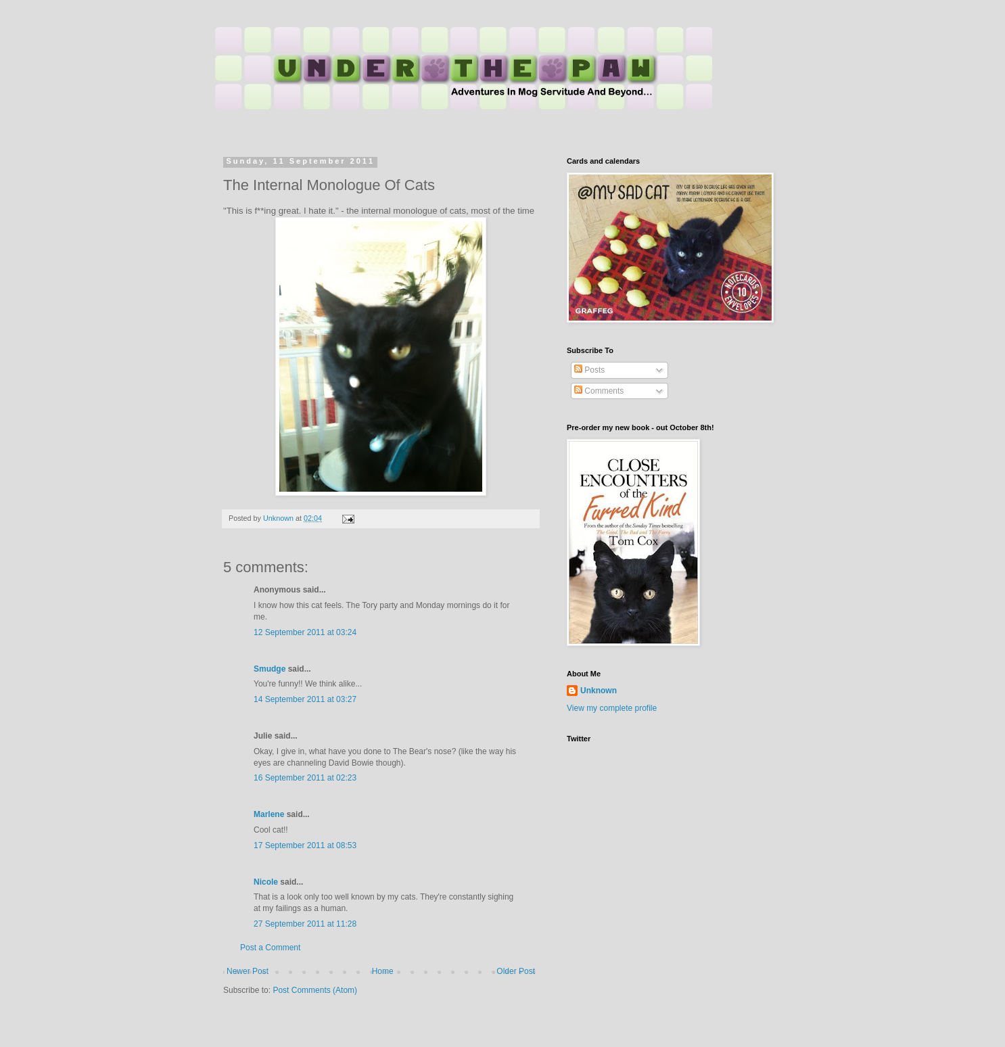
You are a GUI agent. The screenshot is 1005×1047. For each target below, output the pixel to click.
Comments (599, 391)
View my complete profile (612, 708)
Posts (589, 370)
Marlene (269, 814)
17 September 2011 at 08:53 (305, 845)
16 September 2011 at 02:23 (305, 778)
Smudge (269, 669)
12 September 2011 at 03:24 (305, 632)
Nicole (266, 882)
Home (383, 971)
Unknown (598, 690)
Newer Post (247, 971)
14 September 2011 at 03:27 (305, 699)
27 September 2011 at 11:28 (305, 924)
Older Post (515, 971)
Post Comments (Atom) (315, 990)
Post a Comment (270, 947)
